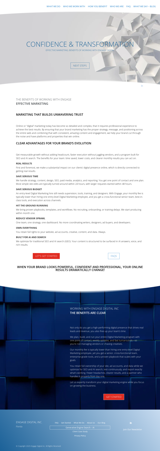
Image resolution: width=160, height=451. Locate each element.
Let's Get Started (46, 256)
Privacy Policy (80, 435)
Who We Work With (74, 7)
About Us (91, 423)
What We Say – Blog (144, 7)
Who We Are (117, 7)
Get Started (113, 397)
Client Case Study (80, 431)
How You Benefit (97, 7)
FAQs (114, 256)
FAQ (128, 7)
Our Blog (101, 423)
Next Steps (80, 65)
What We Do (53, 7)
